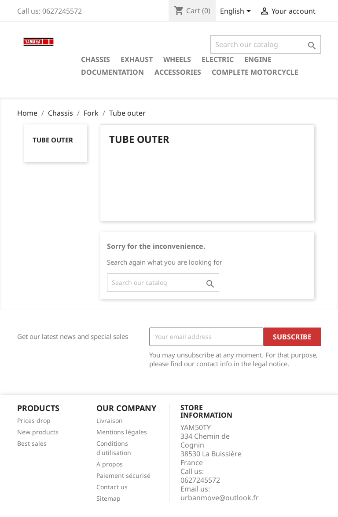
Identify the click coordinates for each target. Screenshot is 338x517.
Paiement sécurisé (123, 475)
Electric (218, 59)
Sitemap (108, 498)
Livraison (109, 420)
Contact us (112, 487)
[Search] (265, 44)
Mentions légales (121, 432)
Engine (258, 59)
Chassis (95, 59)
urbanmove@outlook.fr (219, 497)
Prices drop (34, 420)
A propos (109, 464)
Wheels (177, 59)
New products (38, 432)
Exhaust (137, 59)
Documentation (112, 72)
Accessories (177, 72)
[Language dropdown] (237, 12)
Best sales (32, 443)
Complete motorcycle (255, 72)
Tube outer (53, 139)
